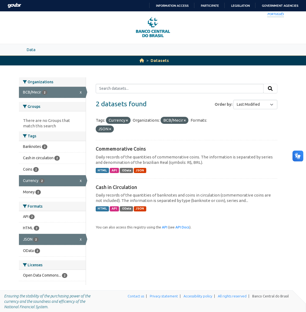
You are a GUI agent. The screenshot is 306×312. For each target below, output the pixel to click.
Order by (223, 104)
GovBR (14, 5)
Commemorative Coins (121, 148)
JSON (140, 170)
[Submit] (270, 89)
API (114, 170)
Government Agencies (280, 6)
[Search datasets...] (180, 89)
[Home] (141, 60)
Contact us (136, 296)
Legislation (240, 6)
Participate (210, 6)
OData (126, 170)
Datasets (160, 60)
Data (30, 49)
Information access (172, 6)
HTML (102, 170)
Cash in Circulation (116, 187)
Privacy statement (164, 296)
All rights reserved (232, 296)
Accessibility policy (198, 296)
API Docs (182, 227)
